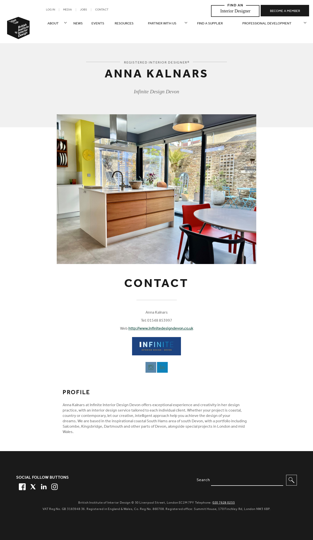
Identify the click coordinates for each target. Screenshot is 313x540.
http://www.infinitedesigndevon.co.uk (160, 329)
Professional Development (266, 24)
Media (67, 10)
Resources (124, 24)
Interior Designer (235, 11)
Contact (101, 10)
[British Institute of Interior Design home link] (18, 34)
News (78, 24)
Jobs (83, 10)
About (53, 24)
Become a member (285, 11)
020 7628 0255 (223, 503)
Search (203, 480)
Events (97, 24)
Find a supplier (210, 24)
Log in (50, 10)
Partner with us (162, 24)
